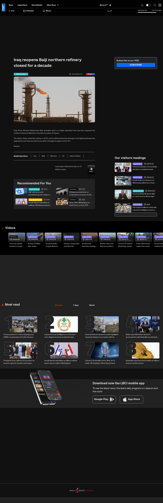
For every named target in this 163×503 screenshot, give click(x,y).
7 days (75, 305)
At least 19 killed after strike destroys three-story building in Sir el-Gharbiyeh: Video (35, 245)
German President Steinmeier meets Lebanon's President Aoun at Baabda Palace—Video (125, 245)
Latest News (22, 5)
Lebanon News (137, 163)
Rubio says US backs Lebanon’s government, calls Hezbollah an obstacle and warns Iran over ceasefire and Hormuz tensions (142, 335)
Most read (12, 304)
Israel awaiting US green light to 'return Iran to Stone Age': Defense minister (144, 195)
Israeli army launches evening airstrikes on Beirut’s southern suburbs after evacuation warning (89, 245)
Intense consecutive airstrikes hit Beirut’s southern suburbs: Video (71, 245)
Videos (10, 228)
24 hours (58, 305)
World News (73, 189)
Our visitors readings (130, 158)
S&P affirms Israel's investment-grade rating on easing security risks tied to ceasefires (39, 193)
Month (91, 305)
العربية (109, 11)
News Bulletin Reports (35, 199)
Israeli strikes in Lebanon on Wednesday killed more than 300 (144, 181)
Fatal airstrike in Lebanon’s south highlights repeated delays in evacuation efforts (101, 335)
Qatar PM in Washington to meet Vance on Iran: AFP (79, 204)
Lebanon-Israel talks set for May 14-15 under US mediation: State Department (100, 361)
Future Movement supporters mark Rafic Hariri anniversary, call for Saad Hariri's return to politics (144, 245)
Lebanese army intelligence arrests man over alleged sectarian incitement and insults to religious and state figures (59, 335)
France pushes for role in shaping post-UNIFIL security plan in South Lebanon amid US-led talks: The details (19, 335)
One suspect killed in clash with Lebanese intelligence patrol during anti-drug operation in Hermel (144, 208)
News (11, 5)
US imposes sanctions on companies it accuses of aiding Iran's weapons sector (81, 193)
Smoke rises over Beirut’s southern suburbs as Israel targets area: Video (107, 245)
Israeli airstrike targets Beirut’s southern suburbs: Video (53, 245)
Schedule (28, 11)
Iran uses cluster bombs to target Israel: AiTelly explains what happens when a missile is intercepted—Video (17, 245)
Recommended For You (34, 183)
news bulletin (37, 5)
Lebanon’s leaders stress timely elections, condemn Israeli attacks (145, 168)
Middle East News (34, 189)
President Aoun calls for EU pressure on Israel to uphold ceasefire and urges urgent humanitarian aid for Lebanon (19, 361)
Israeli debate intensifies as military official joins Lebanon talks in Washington (40, 204)
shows (47, 11)
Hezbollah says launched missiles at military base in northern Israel (142, 361)
